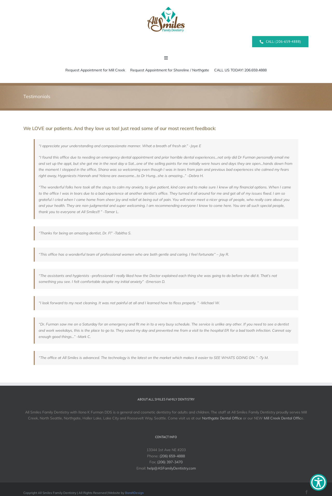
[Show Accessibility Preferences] (318, 482)
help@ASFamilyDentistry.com (171, 468)
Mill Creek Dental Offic (282, 418)
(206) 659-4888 (172, 456)
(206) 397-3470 (170, 462)
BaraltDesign (134, 493)
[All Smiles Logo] (166, 5)
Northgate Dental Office (222, 418)
